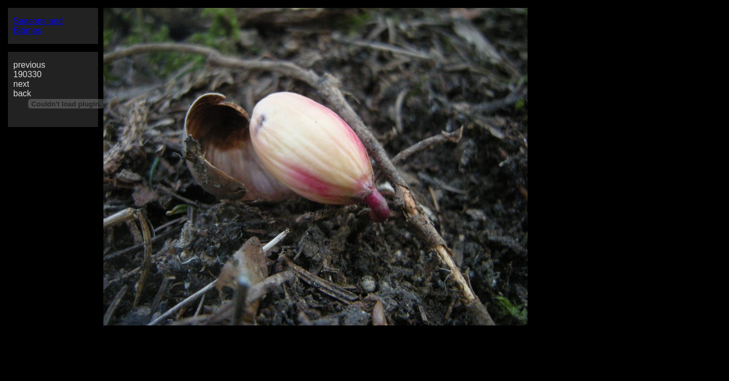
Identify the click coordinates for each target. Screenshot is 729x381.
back (22, 93)
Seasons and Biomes (38, 25)
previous (29, 64)
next (21, 83)
